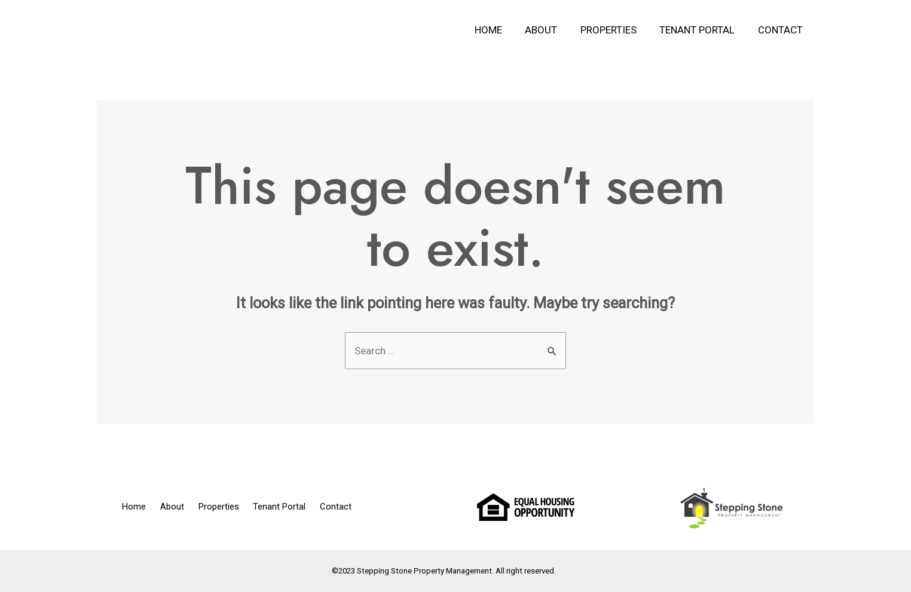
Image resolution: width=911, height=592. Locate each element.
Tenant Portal (701, 30)
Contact (781, 30)
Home (500, 30)
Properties (615, 30)
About (550, 30)
